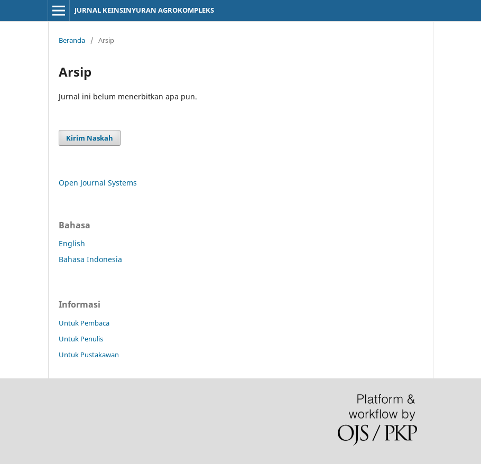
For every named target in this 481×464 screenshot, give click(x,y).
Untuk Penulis (81, 339)
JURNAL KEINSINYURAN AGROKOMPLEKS (144, 10)
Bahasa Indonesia (90, 259)
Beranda (72, 40)
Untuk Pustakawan (89, 354)
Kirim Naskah (89, 138)
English (72, 243)
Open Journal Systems (98, 183)
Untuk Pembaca (84, 323)
